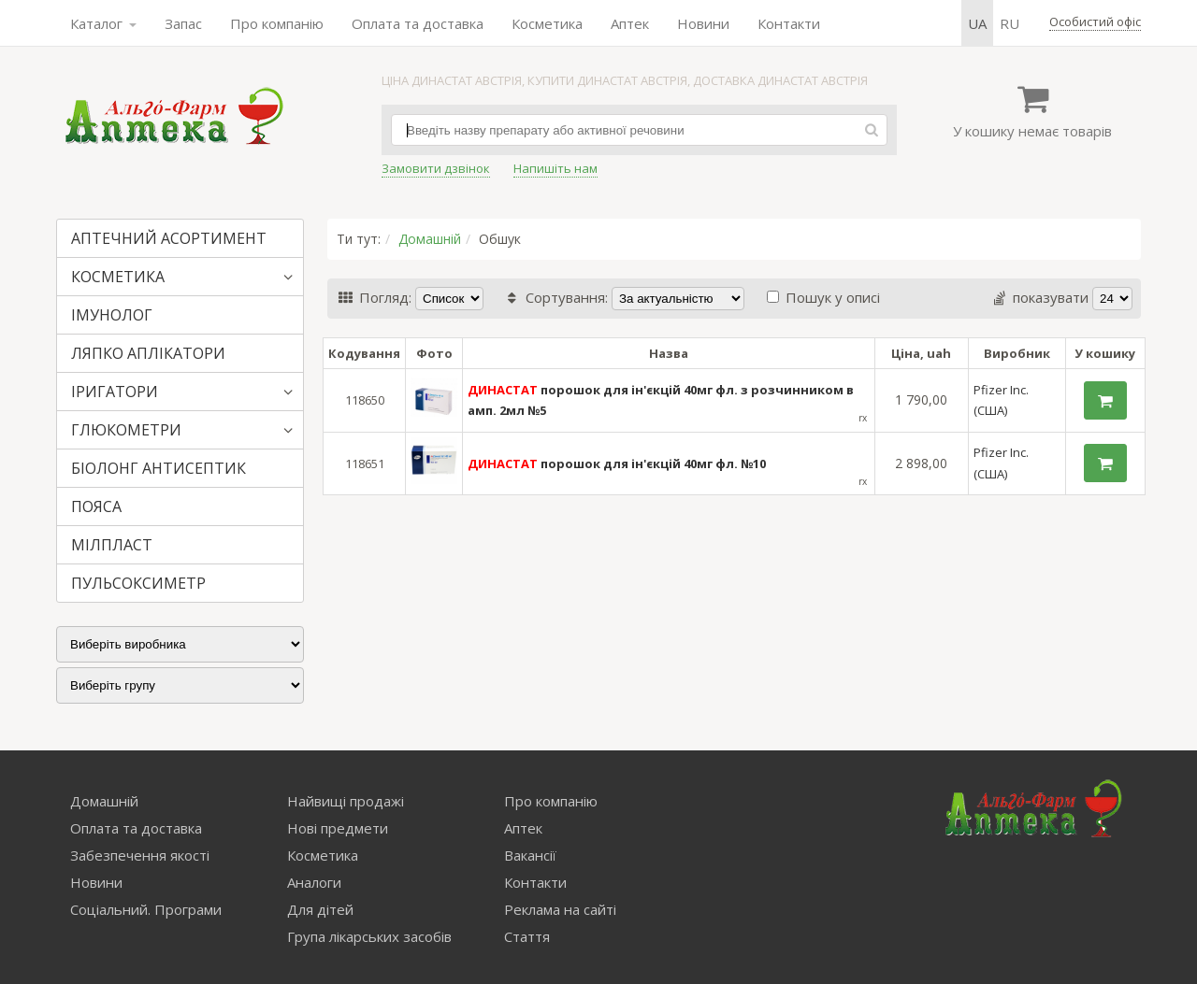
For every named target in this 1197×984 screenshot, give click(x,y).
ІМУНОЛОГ (111, 315)
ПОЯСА (96, 506)
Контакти (788, 23)
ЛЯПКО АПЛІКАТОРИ (148, 353)
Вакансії (530, 855)
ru (1009, 23)
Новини (703, 23)
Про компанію (277, 23)
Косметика (547, 23)
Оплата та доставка (417, 23)
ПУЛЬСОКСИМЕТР (138, 583)
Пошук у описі (823, 297)
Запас (183, 23)
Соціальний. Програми (146, 909)
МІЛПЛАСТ (111, 545)
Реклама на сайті (560, 909)
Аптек (630, 23)
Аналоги (314, 882)
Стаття (527, 936)
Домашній (429, 239)
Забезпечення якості (139, 855)
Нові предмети (337, 828)
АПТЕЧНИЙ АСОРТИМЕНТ (169, 238)
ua (977, 23)
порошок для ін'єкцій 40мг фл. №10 (617, 463)
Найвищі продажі (345, 800)
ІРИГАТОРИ (114, 391)
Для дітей (320, 909)
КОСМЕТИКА (118, 276)
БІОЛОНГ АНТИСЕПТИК (158, 468)
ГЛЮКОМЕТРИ (126, 430)
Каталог (103, 23)
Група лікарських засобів (369, 936)
